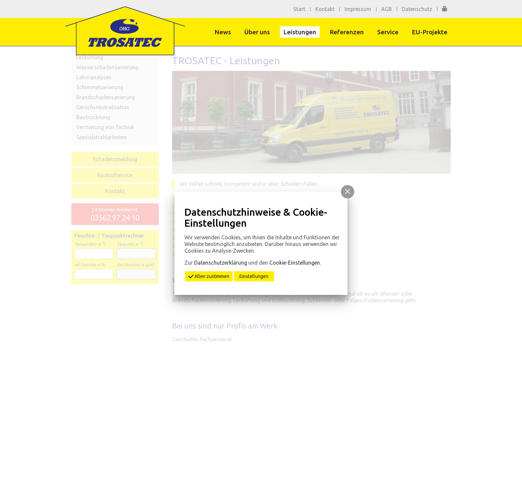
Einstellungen (253, 276)
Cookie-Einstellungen (294, 263)
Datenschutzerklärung (220, 263)
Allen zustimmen (208, 276)
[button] (347, 191)
